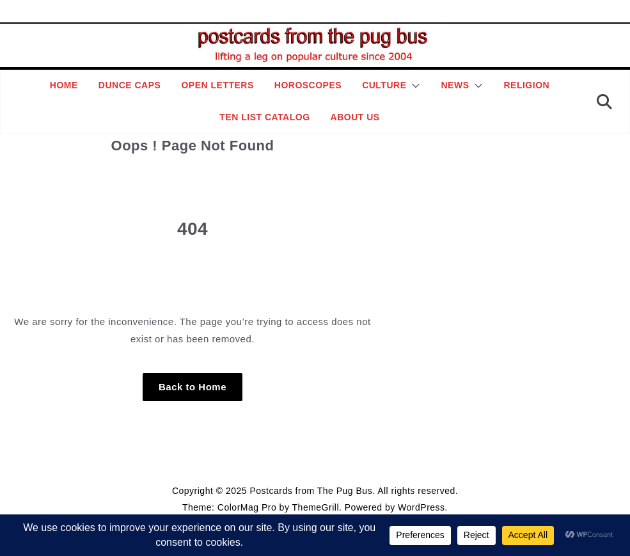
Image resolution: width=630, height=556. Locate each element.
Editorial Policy (312, 460)
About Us (355, 117)
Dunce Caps (129, 85)
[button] (413, 85)
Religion (526, 85)
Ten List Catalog (264, 117)
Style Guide (252, 460)
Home (64, 85)
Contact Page (374, 460)
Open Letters (217, 85)
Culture (384, 85)
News (455, 85)
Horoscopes (308, 85)
